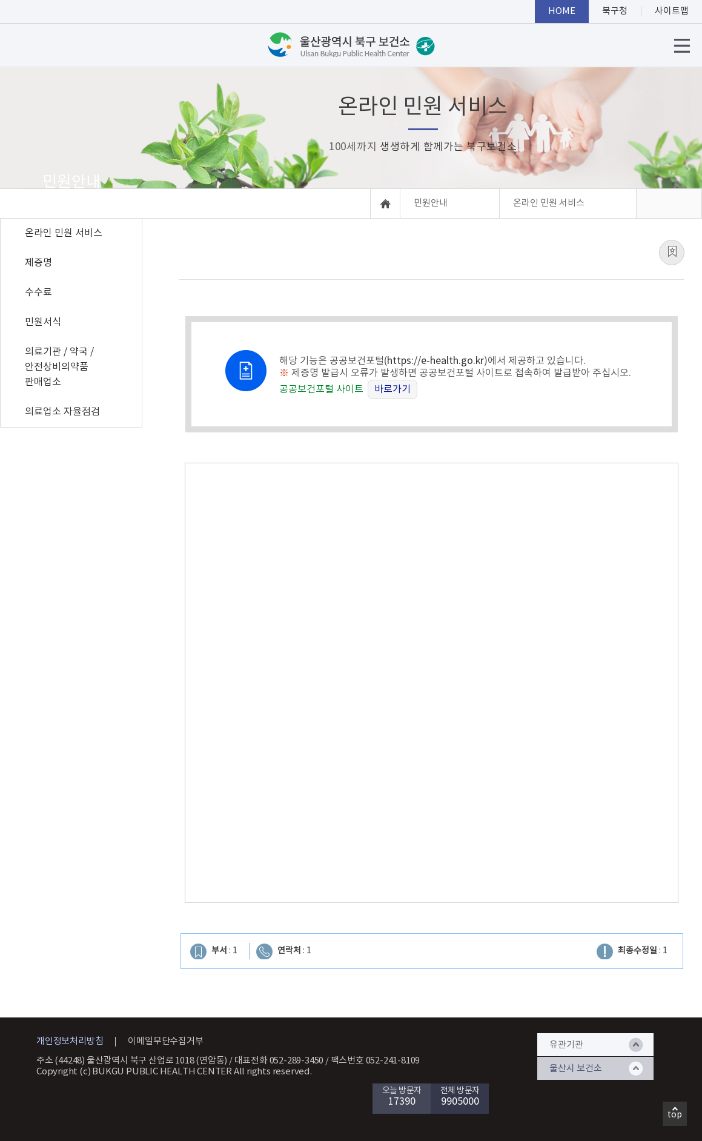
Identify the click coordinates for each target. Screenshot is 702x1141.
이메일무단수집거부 (165, 1041)
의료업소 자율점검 (62, 411)
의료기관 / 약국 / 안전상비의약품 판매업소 (59, 367)
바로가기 (392, 389)
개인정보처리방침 (69, 1041)
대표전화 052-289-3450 (279, 1061)
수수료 (38, 292)
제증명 (38, 262)
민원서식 (43, 322)
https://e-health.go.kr (435, 361)
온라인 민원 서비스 (63, 233)
